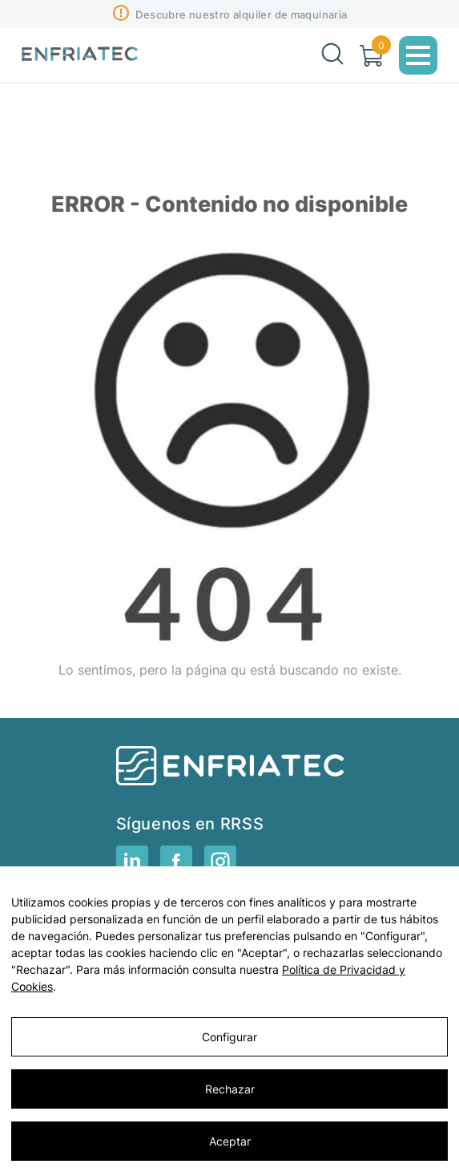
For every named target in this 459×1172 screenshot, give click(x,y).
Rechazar (230, 1089)
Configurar (229, 1037)
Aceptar (230, 1141)
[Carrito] (371, 56)
